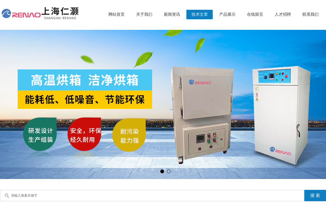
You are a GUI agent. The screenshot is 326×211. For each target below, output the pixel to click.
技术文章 (200, 14)
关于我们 (144, 14)
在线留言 (255, 14)
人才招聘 (283, 14)
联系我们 (310, 14)
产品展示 (227, 14)
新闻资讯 (172, 14)
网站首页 (116, 14)
